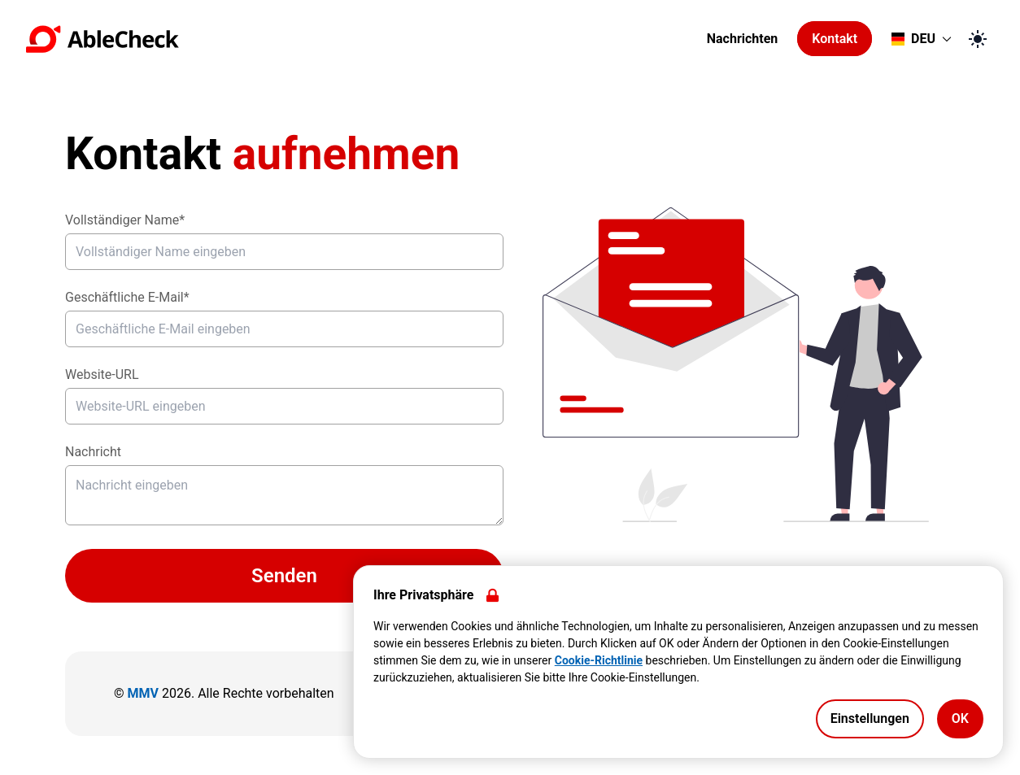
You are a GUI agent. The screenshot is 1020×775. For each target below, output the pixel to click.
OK (960, 718)
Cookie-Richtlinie (599, 660)
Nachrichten (742, 38)
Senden (284, 575)
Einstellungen (869, 718)
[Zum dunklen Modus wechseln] (977, 39)
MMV (143, 693)
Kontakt (834, 38)
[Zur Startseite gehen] (361, 39)
